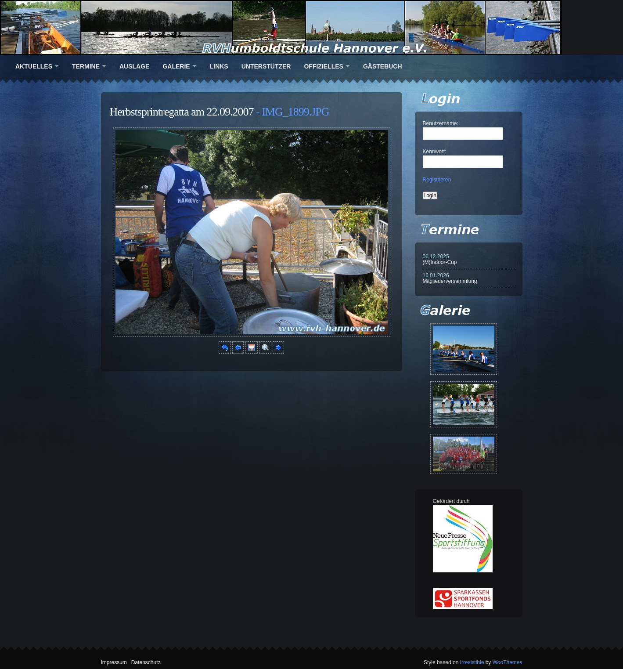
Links (219, 66)
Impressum (114, 662)
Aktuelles (33, 66)
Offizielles (323, 66)
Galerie (176, 66)
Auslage (134, 66)
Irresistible (472, 662)
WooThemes (507, 662)
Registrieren (437, 180)
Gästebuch (382, 66)
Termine (86, 66)
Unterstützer (266, 66)
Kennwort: (435, 151)
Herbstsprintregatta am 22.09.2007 (182, 111)
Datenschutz (146, 662)
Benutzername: (440, 123)
